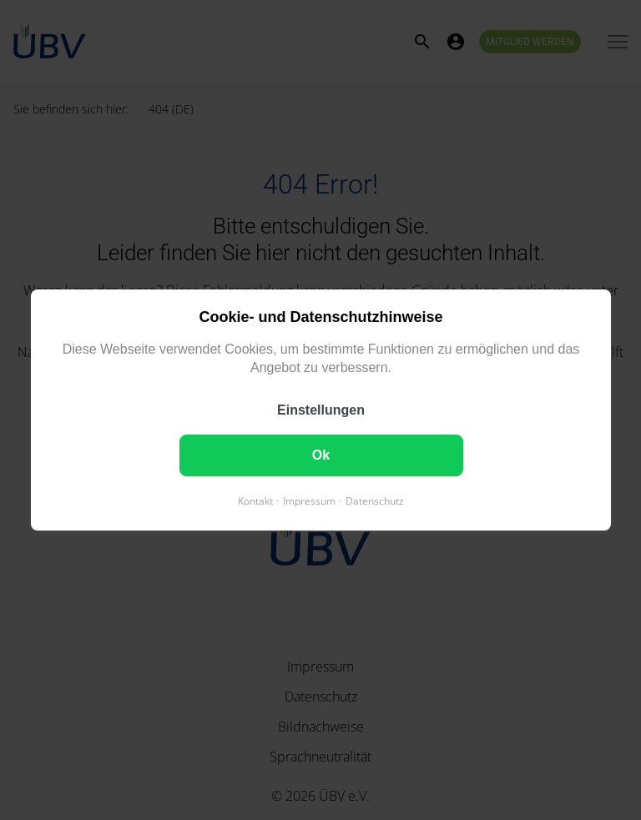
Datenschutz (375, 501)
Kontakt (255, 501)
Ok (320, 455)
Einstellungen (321, 410)
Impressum (309, 501)
